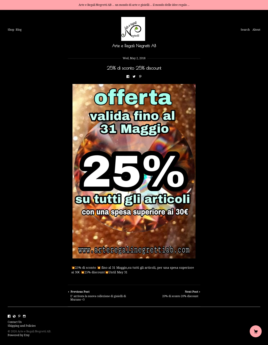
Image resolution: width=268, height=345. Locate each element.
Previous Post (101, 295)
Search (245, 29)
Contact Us (15, 322)
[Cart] (256, 331)
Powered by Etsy (19, 335)
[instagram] (24, 316)
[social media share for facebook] (127, 77)
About (256, 29)
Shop (11, 29)
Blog (19, 29)
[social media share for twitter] (134, 77)
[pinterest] (19, 316)
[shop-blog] (14, 316)
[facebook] (9, 316)
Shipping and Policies (22, 325)
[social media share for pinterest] (140, 77)
